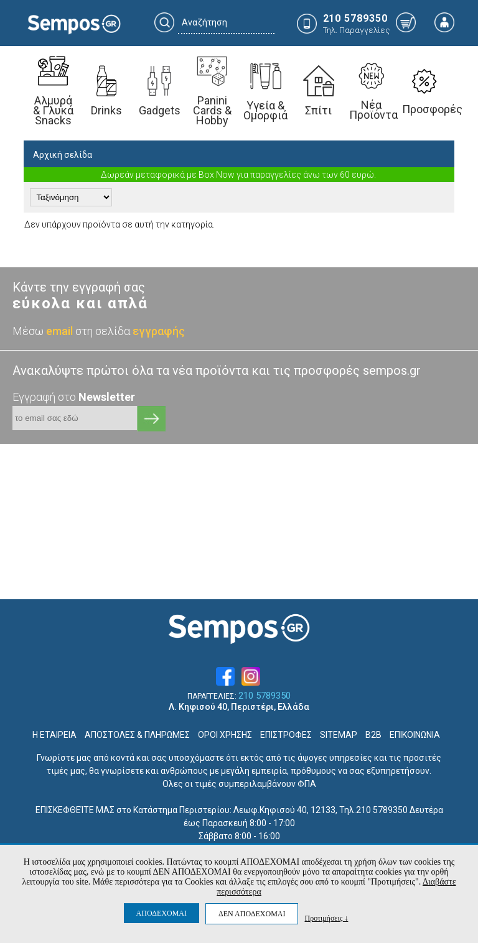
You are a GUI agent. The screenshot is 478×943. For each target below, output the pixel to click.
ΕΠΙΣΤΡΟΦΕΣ (286, 735)
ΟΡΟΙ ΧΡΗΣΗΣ (225, 735)
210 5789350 (264, 696)
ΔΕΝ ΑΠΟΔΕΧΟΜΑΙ (251, 913)
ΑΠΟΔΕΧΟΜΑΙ (161, 913)
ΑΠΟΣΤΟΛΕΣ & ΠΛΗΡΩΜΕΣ (137, 735)
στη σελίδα (130, 331)
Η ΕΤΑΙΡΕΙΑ (54, 735)
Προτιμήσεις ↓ (326, 918)
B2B (373, 735)
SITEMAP (338, 735)
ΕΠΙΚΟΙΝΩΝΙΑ (415, 735)
